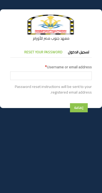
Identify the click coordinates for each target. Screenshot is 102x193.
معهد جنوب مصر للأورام (51, 38)
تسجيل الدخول (78, 52)
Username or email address (69, 67)
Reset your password (43, 52)
